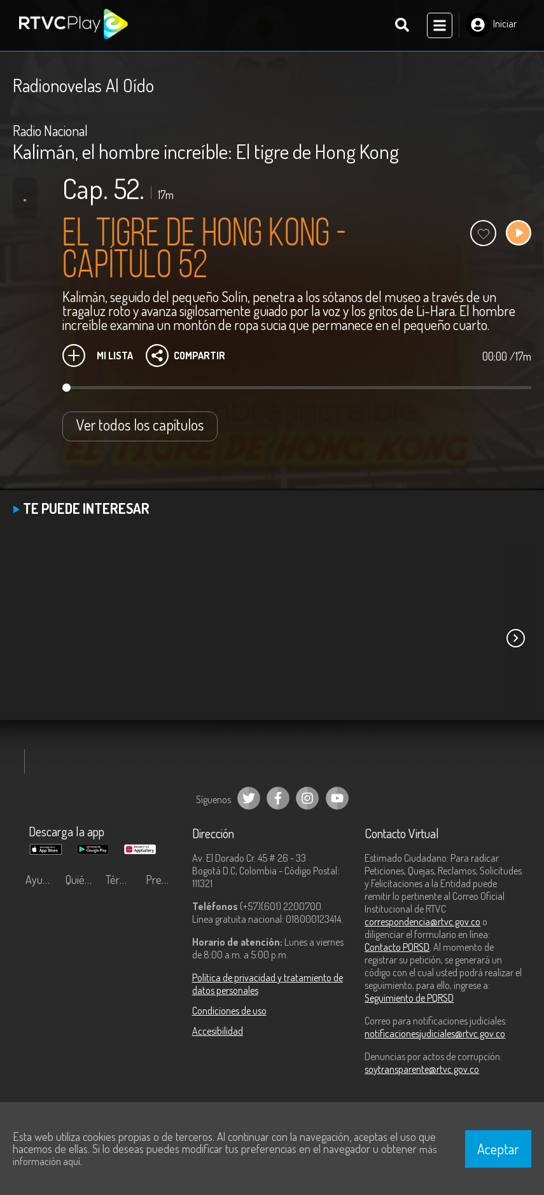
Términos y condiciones (122, 880)
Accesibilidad (217, 1031)
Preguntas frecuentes (162, 880)
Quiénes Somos (82, 880)
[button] (515, 637)
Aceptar (498, 1148)
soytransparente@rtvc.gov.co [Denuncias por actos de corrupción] (422, 1069)
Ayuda (39, 880)
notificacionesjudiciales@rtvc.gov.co (435, 1033)
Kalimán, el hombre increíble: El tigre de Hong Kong (206, 151)
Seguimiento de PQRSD (409, 997)
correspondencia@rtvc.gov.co (422, 921)
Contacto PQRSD (397, 947)
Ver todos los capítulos (140, 424)
